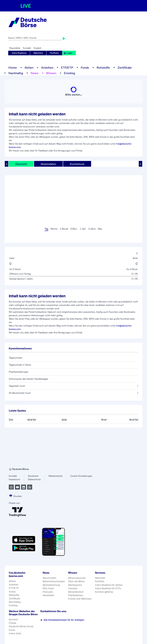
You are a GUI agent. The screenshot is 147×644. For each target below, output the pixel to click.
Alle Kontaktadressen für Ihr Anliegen (62, 619)
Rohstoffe (103, 67)
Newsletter (14, 48)
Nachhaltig (15, 73)
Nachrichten (49, 578)
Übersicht (21, 164)
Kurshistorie (77, 164)
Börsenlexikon (76, 591)
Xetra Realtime (19, 52)
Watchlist (38, 52)
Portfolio (54, 52)
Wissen (51, 73)
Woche (54, 228)
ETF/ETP (67, 67)
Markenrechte (55, 475)
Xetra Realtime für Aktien (108, 585)
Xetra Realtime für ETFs (108, 588)
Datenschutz (34, 479)
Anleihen (47, 67)
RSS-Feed (48, 588)
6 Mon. (74, 228)
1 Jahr (83, 228)
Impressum (14, 479)
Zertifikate (125, 67)
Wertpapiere (75, 585)
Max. (100, 228)
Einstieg (69, 73)
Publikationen (75, 595)
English (37, 48)
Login (68, 52)
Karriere (13, 619)
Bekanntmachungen (54, 581)
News (34, 73)
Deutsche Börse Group (21, 626)
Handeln (73, 588)
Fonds (85, 67)
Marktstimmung (51, 585)
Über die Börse (76, 581)
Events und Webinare (79, 598)
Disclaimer (33, 475)
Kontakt (27, 48)
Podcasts (48, 591)
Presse (12, 623)
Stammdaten (48, 164)
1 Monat (64, 228)
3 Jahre (92, 228)
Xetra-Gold (15, 633)
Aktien (28, 67)
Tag (46, 228)
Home (12, 67)
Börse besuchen (77, 578)
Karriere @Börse (104, 591)
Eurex (12, 630)
